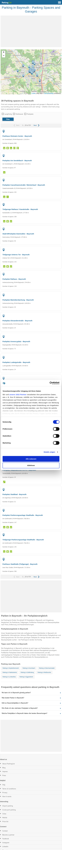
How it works (6, 796)
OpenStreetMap (48, 93)
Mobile (4, 818)
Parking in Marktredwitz (10, 672)
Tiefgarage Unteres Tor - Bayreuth (16, 255)
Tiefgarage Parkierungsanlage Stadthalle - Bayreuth (23, 540)
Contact (5, 831)
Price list (5, 821)
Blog (4, 768)
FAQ (3, 785)
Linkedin (5, 846)
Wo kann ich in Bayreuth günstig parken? (16, 692)
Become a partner (8, 835)
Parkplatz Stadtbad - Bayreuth (14, 494)
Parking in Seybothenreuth (11, 668)
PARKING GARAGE (53, 132)
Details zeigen (49, 452)
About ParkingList (8, 764)
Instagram (5, 843)
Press (4, 775)
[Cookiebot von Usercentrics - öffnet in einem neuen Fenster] (49, 383)
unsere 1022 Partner (18, 394)
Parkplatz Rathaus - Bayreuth (14, 279)
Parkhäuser (19, 114)
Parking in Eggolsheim (26, 677)
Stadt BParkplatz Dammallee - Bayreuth (18, 234)
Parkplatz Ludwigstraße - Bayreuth (16, 362)
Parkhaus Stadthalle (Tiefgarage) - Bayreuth (19, 564)
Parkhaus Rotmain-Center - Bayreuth (17, 136)
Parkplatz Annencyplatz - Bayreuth (16, 341)
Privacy (4, 793)
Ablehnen (31, 465)
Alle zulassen (31, 459)
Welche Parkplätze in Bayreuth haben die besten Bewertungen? (24, 713)
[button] (33, 62)
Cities (4, 814)
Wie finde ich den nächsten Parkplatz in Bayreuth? (20, 708)
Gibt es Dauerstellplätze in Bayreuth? (15, 703)
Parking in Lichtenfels (9, 677)
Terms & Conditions (9, 789)
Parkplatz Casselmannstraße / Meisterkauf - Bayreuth (23, 185)
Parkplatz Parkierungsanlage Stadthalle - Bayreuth (22, 515)
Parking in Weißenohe (44, 672)
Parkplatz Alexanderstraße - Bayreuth (17, 321)
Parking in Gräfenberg (27, 672)
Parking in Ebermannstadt (46, 668)
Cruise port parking (9, 810)
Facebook (5, 839)
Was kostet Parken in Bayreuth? (13, 698)
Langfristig (8, 114)
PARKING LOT (55, 156)
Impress (5, 771)
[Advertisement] (31, 31)
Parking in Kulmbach (29, 668)
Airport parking (7, 806)
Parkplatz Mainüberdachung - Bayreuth (18, 300)
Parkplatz (30, 114)
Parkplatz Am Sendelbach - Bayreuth (17, 160)
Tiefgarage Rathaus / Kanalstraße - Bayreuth (20, 209)
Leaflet (33, 93)
